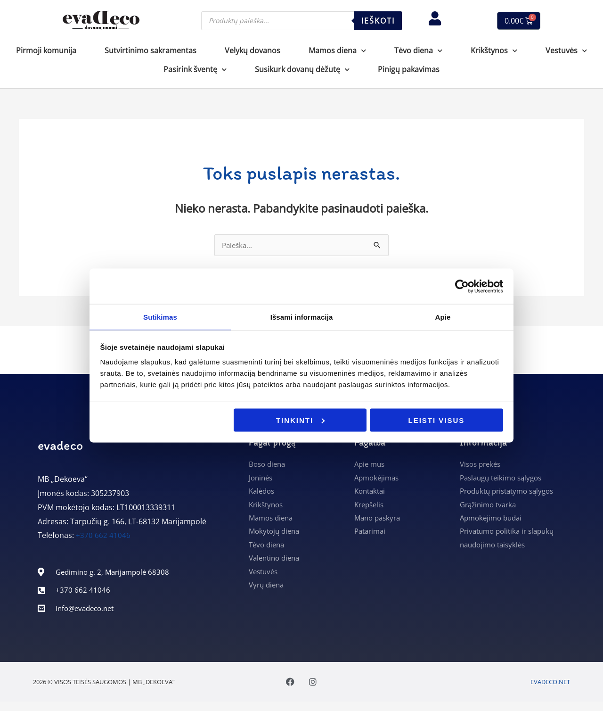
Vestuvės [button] (566, 50)
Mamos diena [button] (337, 50)
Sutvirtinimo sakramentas (150, 50)
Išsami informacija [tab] (301, 317)
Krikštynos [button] (494, 50)
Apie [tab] (443, 317)
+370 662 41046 (103, 536)
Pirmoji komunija (46, 50)
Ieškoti (378, 21)
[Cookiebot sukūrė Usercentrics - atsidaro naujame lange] (462, 286)
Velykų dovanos (252, 50)
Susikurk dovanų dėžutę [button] (302, 69)
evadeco (60, 446)
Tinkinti (300, 420)
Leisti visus (436, 420)
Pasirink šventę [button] (195, 69)
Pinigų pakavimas (409, 69)
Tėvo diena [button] (418, 50)
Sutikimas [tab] (160, 317)
